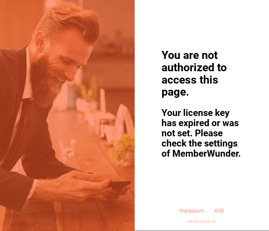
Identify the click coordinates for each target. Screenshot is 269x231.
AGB (219, 211)
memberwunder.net (201, 222)
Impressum (191, 211)
